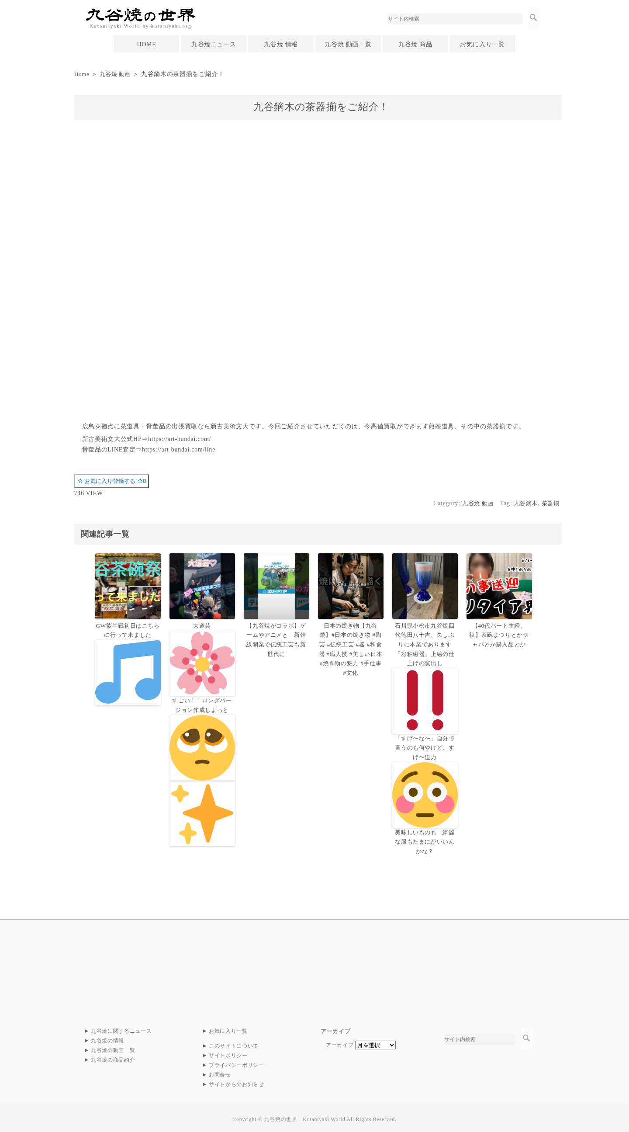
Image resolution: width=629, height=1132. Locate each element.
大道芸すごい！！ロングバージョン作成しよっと (202, 733)
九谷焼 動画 (117, 74)
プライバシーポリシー (236, 1062)
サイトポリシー (228, 1052)
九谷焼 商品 (415, 44)
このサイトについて (234, 1042)
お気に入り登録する (111, 481)
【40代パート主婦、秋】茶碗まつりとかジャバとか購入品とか (499, 634)
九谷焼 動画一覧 (348, 44)
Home (82, 74)
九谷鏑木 (523, 503)
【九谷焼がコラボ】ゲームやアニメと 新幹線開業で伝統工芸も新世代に (276, 639)
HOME (146, 44)
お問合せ (220, 1071)
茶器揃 (549, 503)
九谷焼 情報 (281, 44)
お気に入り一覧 (482, 44)
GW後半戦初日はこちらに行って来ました (128, 663)
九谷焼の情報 (107, 1037)
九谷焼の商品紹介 (113, 1056)
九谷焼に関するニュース (121, 1027)
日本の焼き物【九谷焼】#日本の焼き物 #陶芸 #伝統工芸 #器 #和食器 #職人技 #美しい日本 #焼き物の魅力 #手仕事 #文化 (351, 648)
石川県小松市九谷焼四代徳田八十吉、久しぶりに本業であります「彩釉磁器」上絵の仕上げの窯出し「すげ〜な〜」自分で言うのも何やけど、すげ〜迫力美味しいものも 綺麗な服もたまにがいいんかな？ (425, 736)
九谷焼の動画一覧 (113, 1047)
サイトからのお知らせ (236, 1081)
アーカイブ (340, 1041)
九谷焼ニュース (213, 44)
